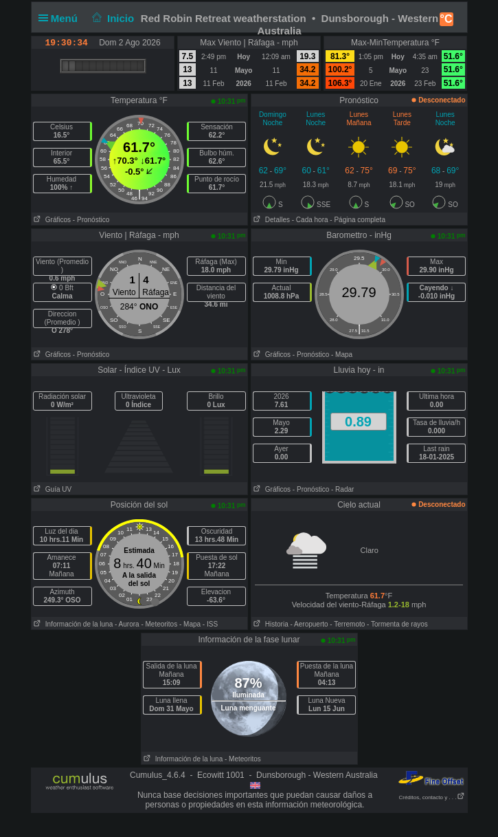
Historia (269, 624)
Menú (61, 18)
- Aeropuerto (309, 624)
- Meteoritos (159, 624)
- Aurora (127, 624)
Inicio (111, 18)
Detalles (270, 220)
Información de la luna (72, 624)
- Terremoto (347, 624)
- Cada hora (310, 220)
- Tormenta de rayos (397, 624)
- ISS (210, 624)
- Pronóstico (91, 220)
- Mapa (341, 354)
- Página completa (357, 220)
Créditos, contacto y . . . (431, 797)
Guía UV (52, 489)
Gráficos (51, 220)
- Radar (342, 489)
